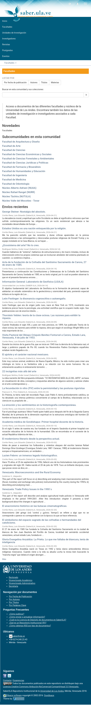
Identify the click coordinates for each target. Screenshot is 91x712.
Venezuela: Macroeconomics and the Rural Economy (31, 472)
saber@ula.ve (18, 636)
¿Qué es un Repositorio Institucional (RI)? (27, 623)
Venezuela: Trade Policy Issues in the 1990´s (27, 489)
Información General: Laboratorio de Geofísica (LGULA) (32, 281)
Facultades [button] (10, 63)
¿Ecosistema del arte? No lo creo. (20, 245)
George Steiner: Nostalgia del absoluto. (24, 211)
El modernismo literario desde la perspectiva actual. (31, 438)
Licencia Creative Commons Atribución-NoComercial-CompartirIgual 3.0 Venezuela (41, 686)
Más (4, 559)
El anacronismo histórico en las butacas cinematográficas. (34, 505)
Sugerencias (18, 680)
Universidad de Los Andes (52, 691)
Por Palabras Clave (17, 605)
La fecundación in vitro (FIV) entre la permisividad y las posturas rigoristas (43, 388)
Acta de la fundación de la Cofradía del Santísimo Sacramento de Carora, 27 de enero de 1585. (44, 263)
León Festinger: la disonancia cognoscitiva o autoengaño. (34, 298)
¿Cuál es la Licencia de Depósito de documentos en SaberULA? (37, 620)
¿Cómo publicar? (16, 614)
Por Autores (14, 599)
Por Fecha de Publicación (20, 596)
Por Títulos (14, 602)
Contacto (7, 680)
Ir (86, 95)
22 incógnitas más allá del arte (19, 371)
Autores (33, 82)
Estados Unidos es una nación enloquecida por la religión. (34, 228)
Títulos (44, 82)
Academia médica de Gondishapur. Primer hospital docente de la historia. (43, 421)
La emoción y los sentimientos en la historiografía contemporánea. (39, 404)
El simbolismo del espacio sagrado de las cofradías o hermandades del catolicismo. (41, 521)
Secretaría (13, 586)
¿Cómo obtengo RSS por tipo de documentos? (30, 626)
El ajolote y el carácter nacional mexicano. (25, 354)
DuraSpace (49, 695)
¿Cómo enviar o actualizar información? (27, 617)
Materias (55, 82)
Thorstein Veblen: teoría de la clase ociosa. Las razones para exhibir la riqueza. (41, 317)
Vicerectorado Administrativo (22, 583)
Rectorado (13, 577)
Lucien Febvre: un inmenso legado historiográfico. (30, 455)
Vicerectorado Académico (20, 580)
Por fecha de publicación (15, 82)
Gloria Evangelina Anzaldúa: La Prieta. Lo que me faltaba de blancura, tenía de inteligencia (45, 541)
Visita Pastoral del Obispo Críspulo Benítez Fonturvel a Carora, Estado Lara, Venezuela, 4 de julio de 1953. (44, 336)
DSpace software (14, 695)
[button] (69, 3)
